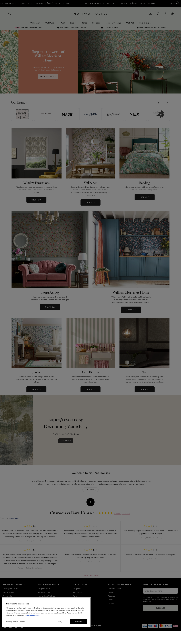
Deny (60, 622)
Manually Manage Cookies (15, 621)
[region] (46, 612)
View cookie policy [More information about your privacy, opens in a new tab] (32, 615)
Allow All (78, 622)
